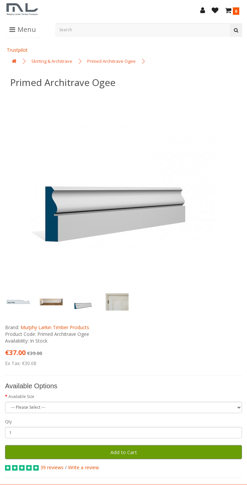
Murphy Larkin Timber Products (55, 327)
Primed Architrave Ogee (111, 61)
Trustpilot (17, 50)
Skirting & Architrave (51, 61)
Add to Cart (123, 452)
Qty (8, 422)
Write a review (83, 467)
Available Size (21, 396)
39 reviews (52, 467)
